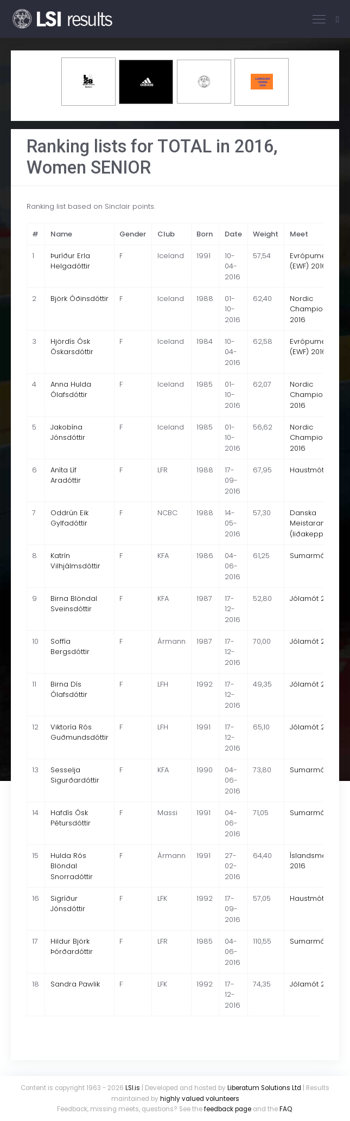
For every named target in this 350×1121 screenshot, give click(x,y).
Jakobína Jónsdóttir (67, 432)
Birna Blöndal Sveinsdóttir (73, 603)
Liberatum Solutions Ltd (264, 1088)
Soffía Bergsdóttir (70, 646)
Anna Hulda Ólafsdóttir (70, 389)
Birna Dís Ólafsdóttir (68, 689)
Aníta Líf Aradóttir (65, 475)
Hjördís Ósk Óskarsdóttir (71, 346)
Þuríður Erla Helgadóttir (70, 261)
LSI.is (132, 1088)
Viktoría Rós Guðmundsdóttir (79, 732)
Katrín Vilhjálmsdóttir (75, 561)
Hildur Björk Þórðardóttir (71, 946)
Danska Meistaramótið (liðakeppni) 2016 (320, 523)
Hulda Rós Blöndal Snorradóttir (71, 866)
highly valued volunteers (199, 1098)
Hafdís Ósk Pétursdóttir (70, 818)
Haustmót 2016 (316, 470)
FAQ (285, 1109)
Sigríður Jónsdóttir (67, 903)
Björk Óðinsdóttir (79, 298)
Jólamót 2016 (313, 598)
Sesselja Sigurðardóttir (74, 775)
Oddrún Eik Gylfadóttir (69, 518)
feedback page (227, 1109)
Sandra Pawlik (75, 984)
